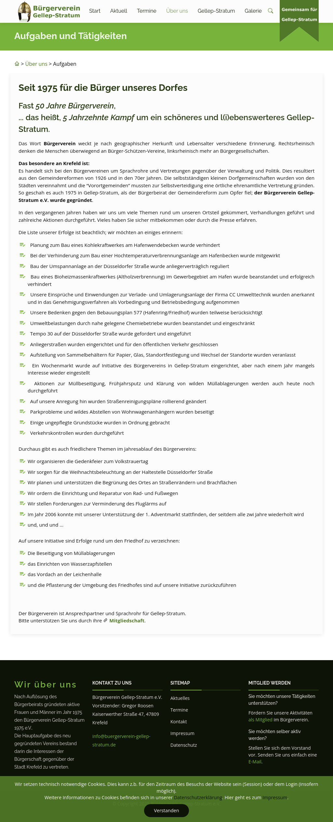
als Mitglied (260, 719)
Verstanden (166, 810)
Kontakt (178, 721)
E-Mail (254, 761)
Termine (146, 11)
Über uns (177, 11)
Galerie (253, 11)
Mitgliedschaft (126, 620)
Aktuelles (180, 698)
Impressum (182, 733)
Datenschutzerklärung (198, 797)
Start (94, 11)
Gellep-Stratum (216, 11)
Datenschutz (183, 745)
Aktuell (118, 11)
